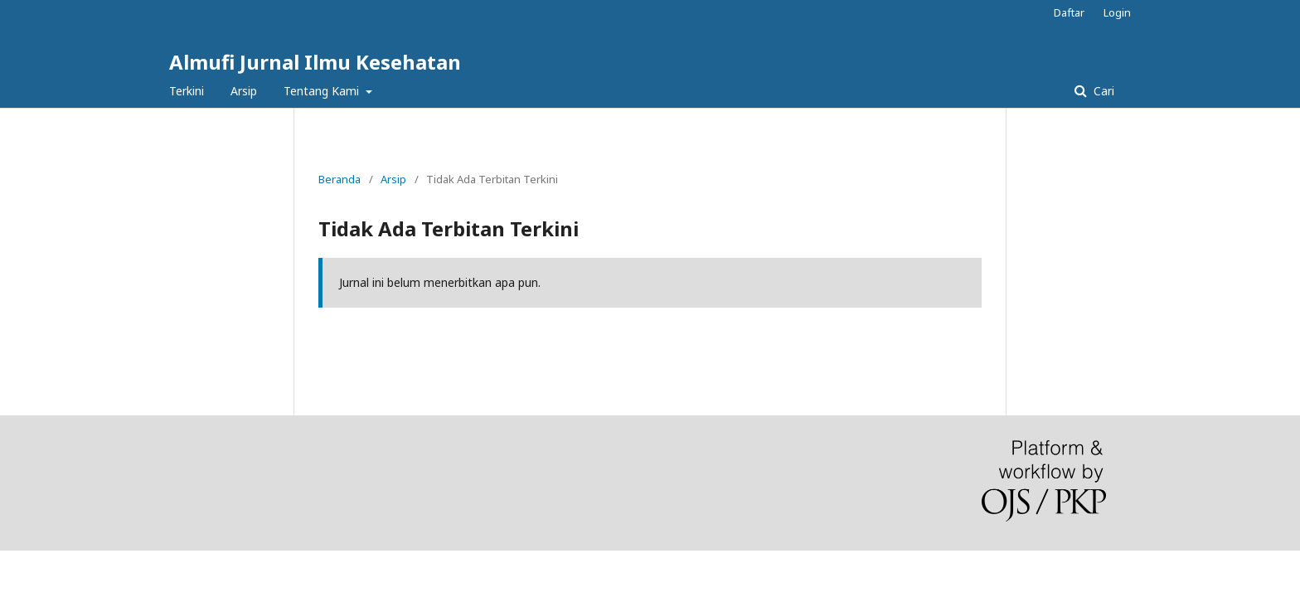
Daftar (1069, 12)
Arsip (243, 91)
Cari (1102, 91)
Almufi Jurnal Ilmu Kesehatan (315, 61)
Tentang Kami (323, 91)
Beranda (339, 179)
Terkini (186, 91)
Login (1117, 12)
